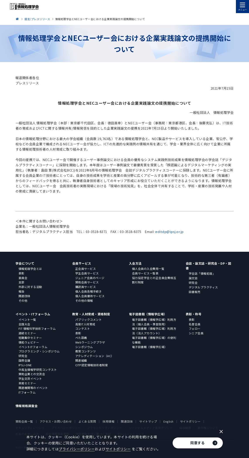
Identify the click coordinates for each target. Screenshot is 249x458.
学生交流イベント (30, 378)
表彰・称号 (194, 314)
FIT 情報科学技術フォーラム (37, 328)
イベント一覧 (27, 319)
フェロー (195, 328)
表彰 (21, 273)
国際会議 (24, 360)
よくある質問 (87, 421)
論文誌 (193, 278)
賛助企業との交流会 (32, 374)
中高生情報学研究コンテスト (38, 370)
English (168, 421)
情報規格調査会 (26, 406)
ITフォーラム (27, 392)
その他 (23, 300)
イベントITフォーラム (33, 347)
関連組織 (81, 360)
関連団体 (24, 296)
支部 (21, 282)
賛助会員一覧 (24, 421)
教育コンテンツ (85, 351)
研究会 (193, 283)
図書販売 (195, 292)
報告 (21, 291)
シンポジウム (84, 347)
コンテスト (82, 328)
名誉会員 (195, 324)
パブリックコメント (88, 319)
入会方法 (135, 263)
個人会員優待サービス (90, 296)
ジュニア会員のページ (90, 278)
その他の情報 (84, 300)
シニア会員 (196, 333)
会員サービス (81, 263)
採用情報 (108, 421)
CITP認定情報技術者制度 (91, 365)
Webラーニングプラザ (90, 342)
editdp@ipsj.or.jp (169, 231)
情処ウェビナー (29, 342)
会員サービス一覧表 (145, 273)
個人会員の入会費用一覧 (148, 269)
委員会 (23, 278)
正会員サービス (85, 269)
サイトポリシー (190, 421)
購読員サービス (85, 287)
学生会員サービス (87, 273)
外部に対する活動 (30, 287)
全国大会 (24, 324)
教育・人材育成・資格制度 (91, 314)
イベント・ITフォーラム (32, 314)
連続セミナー (27, 333)
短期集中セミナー (30, 338)
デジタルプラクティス (203, 287)
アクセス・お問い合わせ (56, 421)
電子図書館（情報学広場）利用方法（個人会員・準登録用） (154, 321)
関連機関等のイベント (33, 388)
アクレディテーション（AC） (94, 356)
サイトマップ (148, 421)
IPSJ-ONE (25, 365)
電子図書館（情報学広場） (148, 314)
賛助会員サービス (87, 282)
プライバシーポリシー (77, 448)
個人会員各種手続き (88, 291)
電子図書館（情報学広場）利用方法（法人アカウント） (154, 330)
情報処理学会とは (30, 269)
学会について (24, 263)
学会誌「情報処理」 (202, 273)
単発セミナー (27, 383)
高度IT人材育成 (85, 324)
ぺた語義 (81, 338)
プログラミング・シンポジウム (39, 351)
